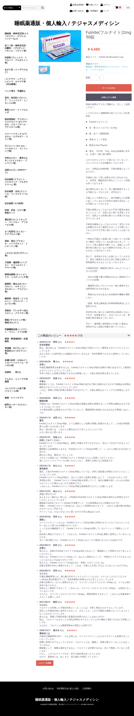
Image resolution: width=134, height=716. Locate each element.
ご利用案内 (86, 688)
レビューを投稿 (44, 663)
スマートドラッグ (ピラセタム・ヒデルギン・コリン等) (16, 136)
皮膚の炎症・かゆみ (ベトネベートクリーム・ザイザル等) (16, 363)
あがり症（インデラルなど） (16, 70)
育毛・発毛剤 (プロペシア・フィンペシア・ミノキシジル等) (16, 100)
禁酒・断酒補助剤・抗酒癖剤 (16, 340)
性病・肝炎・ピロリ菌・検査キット (16, 211)
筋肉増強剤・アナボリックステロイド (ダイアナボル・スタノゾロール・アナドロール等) (16, 123)
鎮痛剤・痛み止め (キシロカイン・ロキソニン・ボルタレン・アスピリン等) (16, 288)
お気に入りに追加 (108, 97)
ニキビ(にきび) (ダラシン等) (16, 254)
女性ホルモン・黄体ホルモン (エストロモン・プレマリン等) (16, 160)
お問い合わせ (48, 688)
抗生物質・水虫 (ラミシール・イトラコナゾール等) (16, 194)
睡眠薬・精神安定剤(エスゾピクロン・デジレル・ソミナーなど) (17, 36)
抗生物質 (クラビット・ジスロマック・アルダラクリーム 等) (16, 182)
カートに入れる (108, 88)
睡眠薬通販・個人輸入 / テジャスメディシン (67, 23)
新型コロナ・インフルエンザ (16, 111)
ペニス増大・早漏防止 (15, 91)
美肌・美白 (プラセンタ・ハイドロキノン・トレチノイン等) (16, 243)
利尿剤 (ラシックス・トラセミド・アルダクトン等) (16, 60)
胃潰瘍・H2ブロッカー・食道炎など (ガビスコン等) (16, 351)
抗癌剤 (8, 372)
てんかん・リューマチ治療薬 (16, 380)
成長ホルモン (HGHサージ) (16, 171)
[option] (60, 46)
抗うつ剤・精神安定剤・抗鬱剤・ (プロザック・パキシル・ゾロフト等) (16, 48)
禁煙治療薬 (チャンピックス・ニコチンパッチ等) (17, 275)
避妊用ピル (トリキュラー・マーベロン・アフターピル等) (16, 222)
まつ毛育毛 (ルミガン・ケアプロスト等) (16, 232)
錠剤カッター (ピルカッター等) (16, 405)
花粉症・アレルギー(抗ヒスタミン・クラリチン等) (17, 311)
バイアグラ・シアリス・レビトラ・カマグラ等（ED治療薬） (16, 81)
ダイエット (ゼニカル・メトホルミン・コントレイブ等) (16, 148)
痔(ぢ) (18, 372)
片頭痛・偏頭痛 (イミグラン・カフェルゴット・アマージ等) (16, 265)
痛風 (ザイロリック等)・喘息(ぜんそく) (16, 321)
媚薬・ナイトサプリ (14, 398)
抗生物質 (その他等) (14, 203)
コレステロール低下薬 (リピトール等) (15, 389)
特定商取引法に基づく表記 (68, 688)
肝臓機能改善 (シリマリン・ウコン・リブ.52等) (16, 330)
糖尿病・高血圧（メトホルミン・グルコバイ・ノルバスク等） (16, 301)
